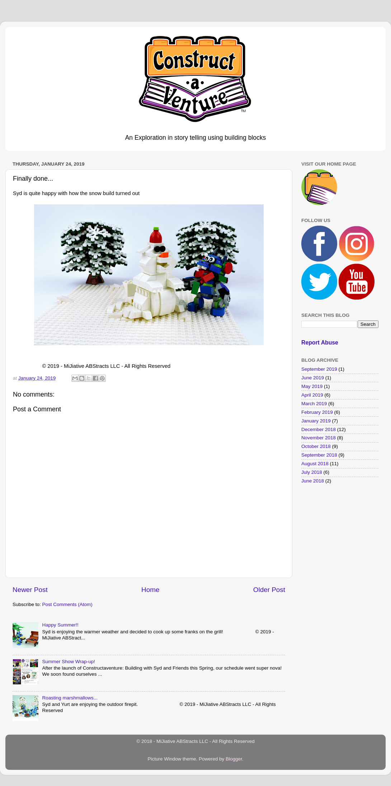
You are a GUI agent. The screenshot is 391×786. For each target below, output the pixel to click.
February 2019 (317, 412)
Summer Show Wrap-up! (68, 661)
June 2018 (312, 481)
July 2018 (311, 472)
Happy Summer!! (60, 625)
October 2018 (316, 446)
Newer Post (30, 589)
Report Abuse (319, 342)
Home (150, 589)
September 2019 (319, 369)
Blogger (234, 759)
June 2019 (312, 377)
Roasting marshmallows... (70, 698)
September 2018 (319, 455)
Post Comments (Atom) (67, 604)
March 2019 (314, 403)
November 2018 (318, 437)
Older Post (269, 589)
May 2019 (311, 386)
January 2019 (316, 421)
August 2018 (315, 463)
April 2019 (312, 395)
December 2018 (318, 429)
